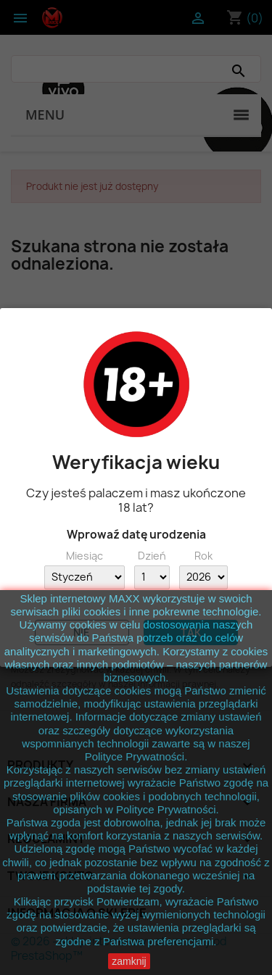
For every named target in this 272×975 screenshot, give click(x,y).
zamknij (129, 961)
